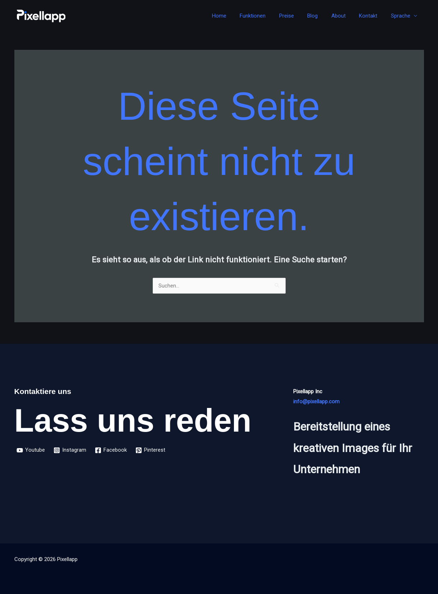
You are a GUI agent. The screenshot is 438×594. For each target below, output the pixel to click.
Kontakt (372, 16)
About (345, 16)
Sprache (402, 16)
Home (237, 16)
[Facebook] (111, 450)
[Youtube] (30, 450)
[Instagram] (69, 450)
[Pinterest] (150, 450)
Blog (322, 16)
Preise (298, 16)
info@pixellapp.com (316, 401)
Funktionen (268, 16)
